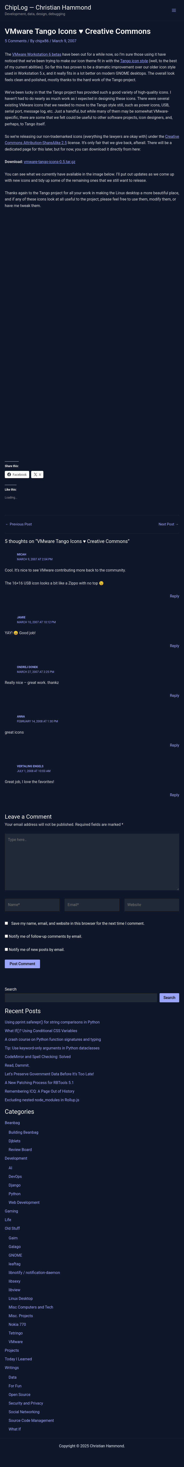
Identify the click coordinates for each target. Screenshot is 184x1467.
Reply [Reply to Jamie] (174, 646)
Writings (12, 1367)
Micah (21, 554)
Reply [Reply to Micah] (174, 596)
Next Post (169, 524)
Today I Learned (18, 1359)
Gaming (11, 1211)
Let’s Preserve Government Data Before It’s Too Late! (49, 1074)
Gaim (13, 1238)
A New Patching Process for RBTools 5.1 (39, 1082)
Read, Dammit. (17, 1065)
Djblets (14, 1141)
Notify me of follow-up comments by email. (45, 936)
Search (11, 989)
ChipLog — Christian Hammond (48, 7)
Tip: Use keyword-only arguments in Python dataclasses (52, 1048)
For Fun (15, 1386)
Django (15, 1185)
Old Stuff (12, 1228)
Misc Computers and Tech (31, 1307)
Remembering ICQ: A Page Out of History (39, 1091)
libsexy (14, 1281)
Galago (15, 1246)
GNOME (15, 1255)
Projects (12, 1350)
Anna (21, 716)
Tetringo (16, 1333)
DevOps (15, 1176)
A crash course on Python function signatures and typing (53, 1039)
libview (14, 1290)
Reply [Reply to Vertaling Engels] (174, 794)
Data (13, 1377)
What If (15, 1429)
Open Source (19, 1394)
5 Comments (16, 41)
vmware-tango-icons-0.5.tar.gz (49, 161)
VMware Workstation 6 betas (36, 54)
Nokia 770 (17, 1324)
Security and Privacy (26, 1403)
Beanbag (12, 1122)
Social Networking (24, 1412)
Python (15, 1194)
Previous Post (18, 524)
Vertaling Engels (30, 766)
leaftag (15, 1264)
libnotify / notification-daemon (34, 1272)
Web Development (24, 1202)
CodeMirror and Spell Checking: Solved (38, 1056)
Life (8, 1219)
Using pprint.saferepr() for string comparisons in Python (52, 1022)
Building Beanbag (23, 1132)
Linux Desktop (21, 1298)
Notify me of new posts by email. (37, 949)
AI (10, 1168)
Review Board (20, 1149)
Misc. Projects (21, 1316)
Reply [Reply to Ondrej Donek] (174, 695)
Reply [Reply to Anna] (174, 745)
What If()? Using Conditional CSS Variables (41, 1031)
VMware (16, 1341)
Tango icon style (134, 61)
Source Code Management (31, 1420)
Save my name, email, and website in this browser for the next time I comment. (78, 923)
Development (16, 1158)
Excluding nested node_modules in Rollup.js (42, 1100)
